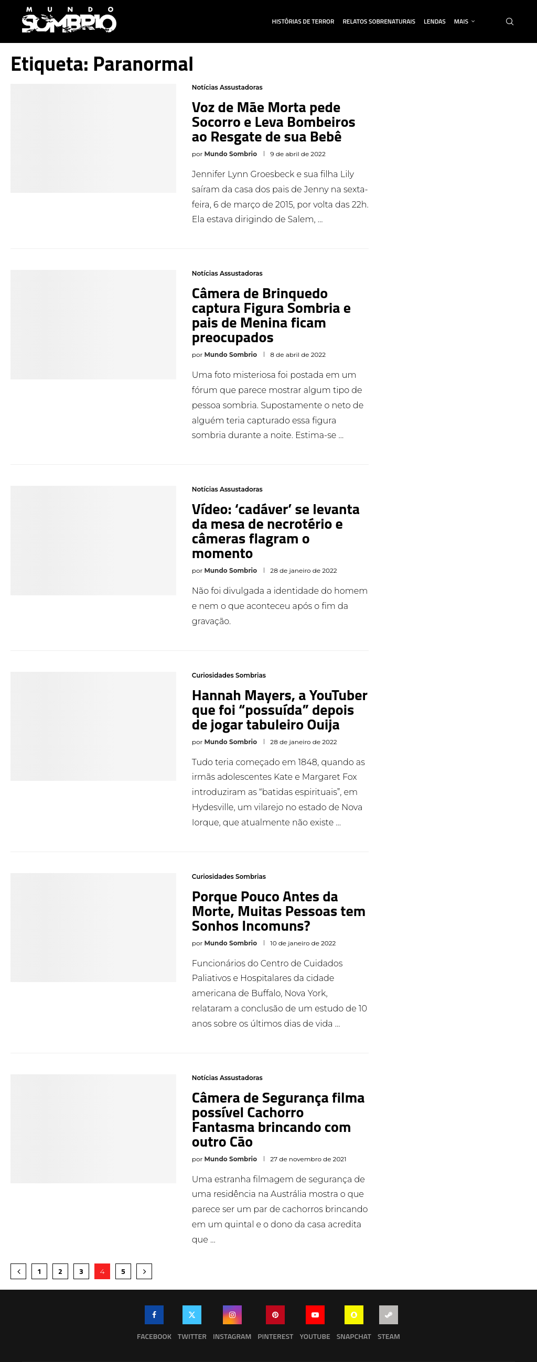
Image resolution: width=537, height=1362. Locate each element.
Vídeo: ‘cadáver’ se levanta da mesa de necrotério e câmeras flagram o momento (276, 530)
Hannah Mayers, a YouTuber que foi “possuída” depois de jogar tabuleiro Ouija (280, 709)
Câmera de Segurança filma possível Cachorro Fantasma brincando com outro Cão (278, 1119)
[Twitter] (192, 1325)
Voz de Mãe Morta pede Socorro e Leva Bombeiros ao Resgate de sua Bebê (274, 121)
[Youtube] (314, 1325)
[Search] (509, 21)
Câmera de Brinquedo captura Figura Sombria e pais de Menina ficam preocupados (271, 314)
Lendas (435, 21)
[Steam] (389, 1325)
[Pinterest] (275, 1325)
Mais (461, 21)
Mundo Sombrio (230, 154)
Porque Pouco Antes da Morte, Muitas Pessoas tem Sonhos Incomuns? (279, 910)
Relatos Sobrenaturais (378, 21)
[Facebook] (154, 1325)
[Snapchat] (354, 1325)
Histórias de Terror (303, 21)
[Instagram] (232, 1325)
